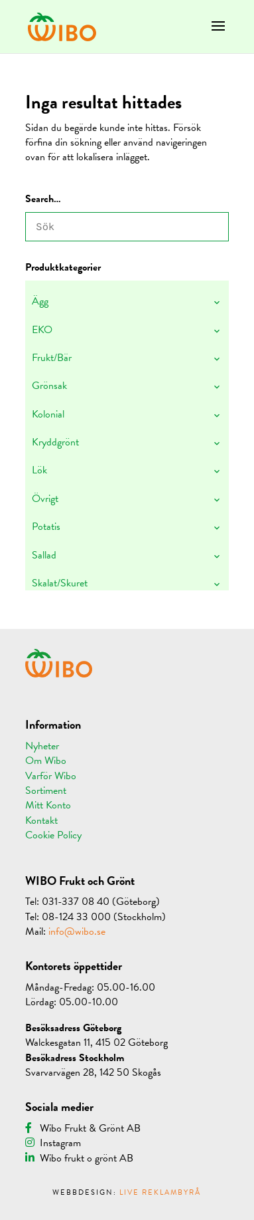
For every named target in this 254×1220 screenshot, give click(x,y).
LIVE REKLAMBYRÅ (160, 1192)
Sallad (44, 555)
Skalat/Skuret (60, 583)
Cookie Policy (53, 835)
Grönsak (49, 386)
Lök (39, 470)
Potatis (46, 527)
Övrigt (45, 499)
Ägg (40, 301)
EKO (42, 330)
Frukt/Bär (52, 358)
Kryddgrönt (55, 442)
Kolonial (48, 414)
